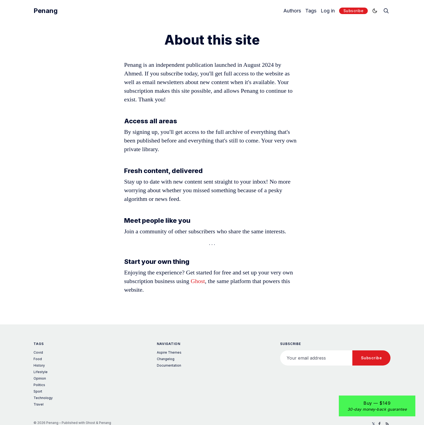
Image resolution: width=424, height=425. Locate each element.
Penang (46, 11)
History (39, 365)
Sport (38, 391)
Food (38, 359)
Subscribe (353, 10)
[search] (386, 10)
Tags (310, 11)
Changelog (165, 359)
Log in (328, 11)
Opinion (40, 378)
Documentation (169, 365)
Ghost (198, 281)
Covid (38, 352)
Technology (43, 398)
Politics (39, 385)
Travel (39, 404)
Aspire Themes (169, 352)
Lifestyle (41, 372)
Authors (292, 11)
